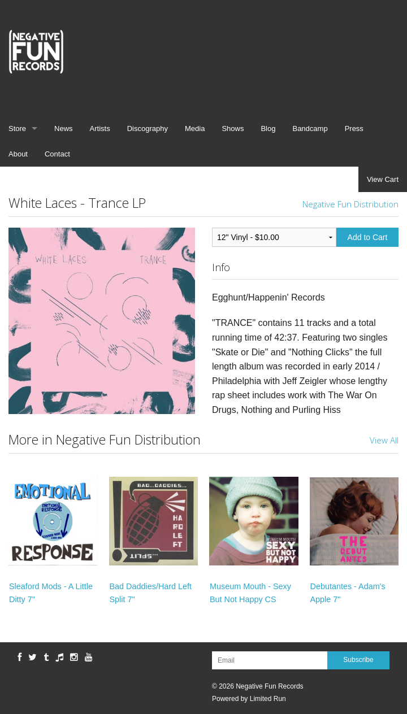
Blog (268, 128)
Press (354, 128)
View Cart (383, 179)
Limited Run (268, 699)
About (18, 154)
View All (384, 440)
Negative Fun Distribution (350, 204)
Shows (233, 128)
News (63, 128)
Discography (147, 128)
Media (195, 128)
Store (17, 128)
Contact (57, 154)
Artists (100, 128)
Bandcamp (309, 128)
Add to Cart (368, 237)
